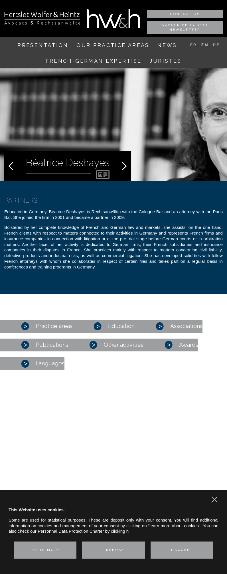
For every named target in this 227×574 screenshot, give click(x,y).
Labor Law (18, 470)
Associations (179, 326)
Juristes (165, 61)
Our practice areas (112, 45)
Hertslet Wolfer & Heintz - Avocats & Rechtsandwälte (42, 18)
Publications (44, 345)
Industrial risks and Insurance (36, 455)
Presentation (42, 45)
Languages (42, 364)
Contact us (185, 14)
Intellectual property (27, 462)
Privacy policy (186, 487)
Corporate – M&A (24, 434)
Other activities (116, 345)
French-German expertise (94, 61)
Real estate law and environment (39, 477)
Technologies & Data (28, 484)
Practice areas (46, 326)
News (167, 45)
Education (114, 326)
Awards (181, 345)
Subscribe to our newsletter (185, 27)
